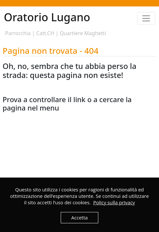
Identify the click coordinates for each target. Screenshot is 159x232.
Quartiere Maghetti (83, 33)
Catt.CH (45, 33)
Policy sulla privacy (114, 202)
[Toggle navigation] (146, 18)
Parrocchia (18, 33)
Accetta (79, 217)
